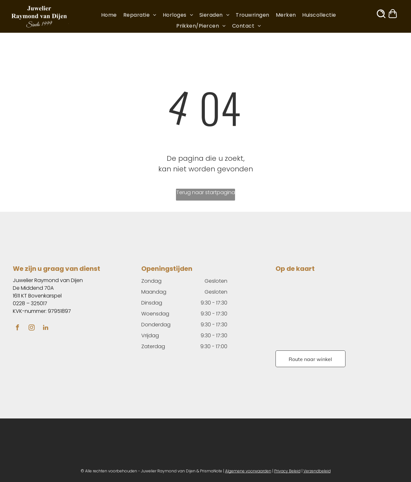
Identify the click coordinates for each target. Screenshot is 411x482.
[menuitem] (112, 15)
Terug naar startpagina (205, 192)
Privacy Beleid (287, 471)
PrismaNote (211, 471)
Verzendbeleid (317, 471)
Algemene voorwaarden (248, 471)
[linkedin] (45, 328)
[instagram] (31, 328)
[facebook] (17, 328)
